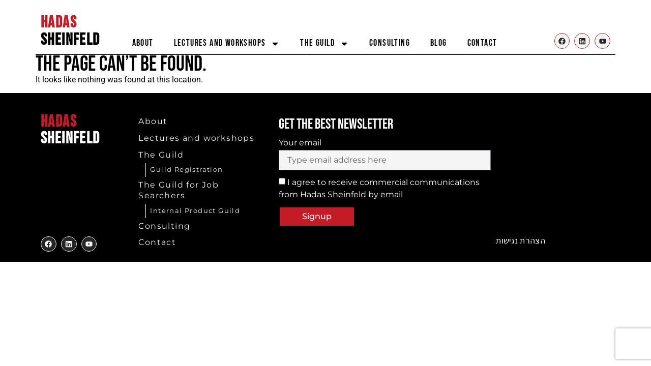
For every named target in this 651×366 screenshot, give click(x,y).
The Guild (324, 43)
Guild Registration (186, 169)
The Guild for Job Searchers (178, 190)
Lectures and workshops (227, 43)
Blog (438, 43)
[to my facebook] (48, 244)
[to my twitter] (69, 244)
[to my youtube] (89, 244)
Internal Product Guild (195, 210)
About (143, 43)
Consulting (389, 43)
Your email (300, 142)
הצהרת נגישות (520, 241)
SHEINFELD (70, 31)
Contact (482, 43)
